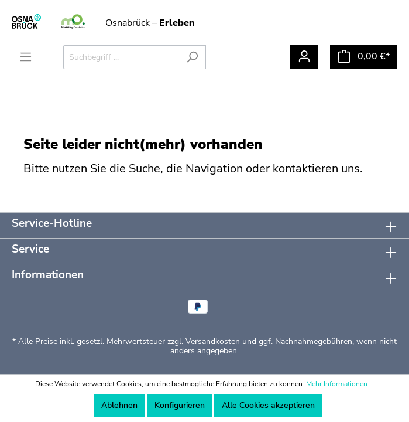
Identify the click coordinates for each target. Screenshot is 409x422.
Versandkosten (212, 341)
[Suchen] (192, 57)
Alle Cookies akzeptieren (268, 405)
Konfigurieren (179, 405)
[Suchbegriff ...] (121, 57)
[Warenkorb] (363, 57)
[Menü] (26, 57)
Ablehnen (119, 405)
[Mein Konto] (304, 57)
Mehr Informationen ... (340, 384)
